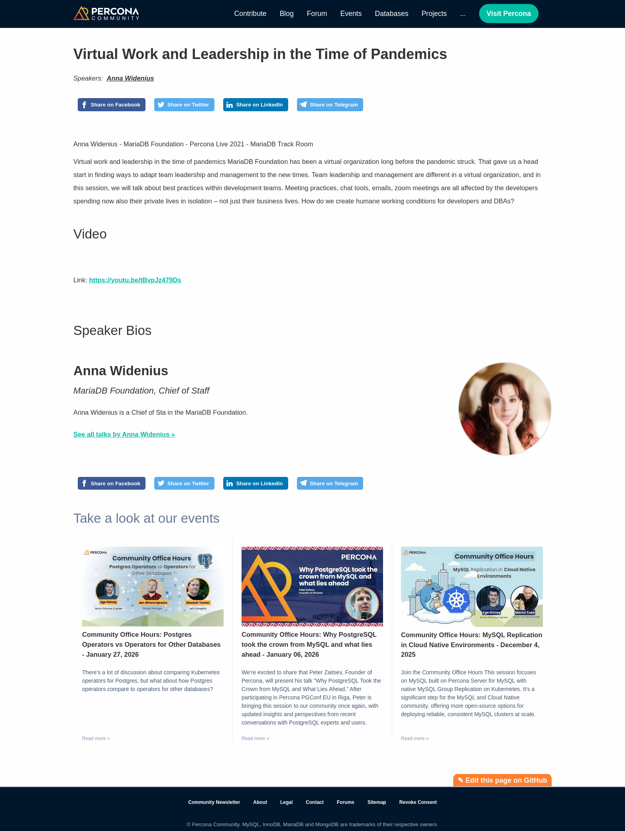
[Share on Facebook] (119, 106)
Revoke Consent (418, 802)
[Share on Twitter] (206, 106)
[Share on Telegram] (380, 106)
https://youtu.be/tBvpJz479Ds (135, 282)
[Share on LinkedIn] (291, 106)
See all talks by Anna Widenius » (124, 437)
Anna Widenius (130, 78)
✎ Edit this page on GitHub (502, 780)
